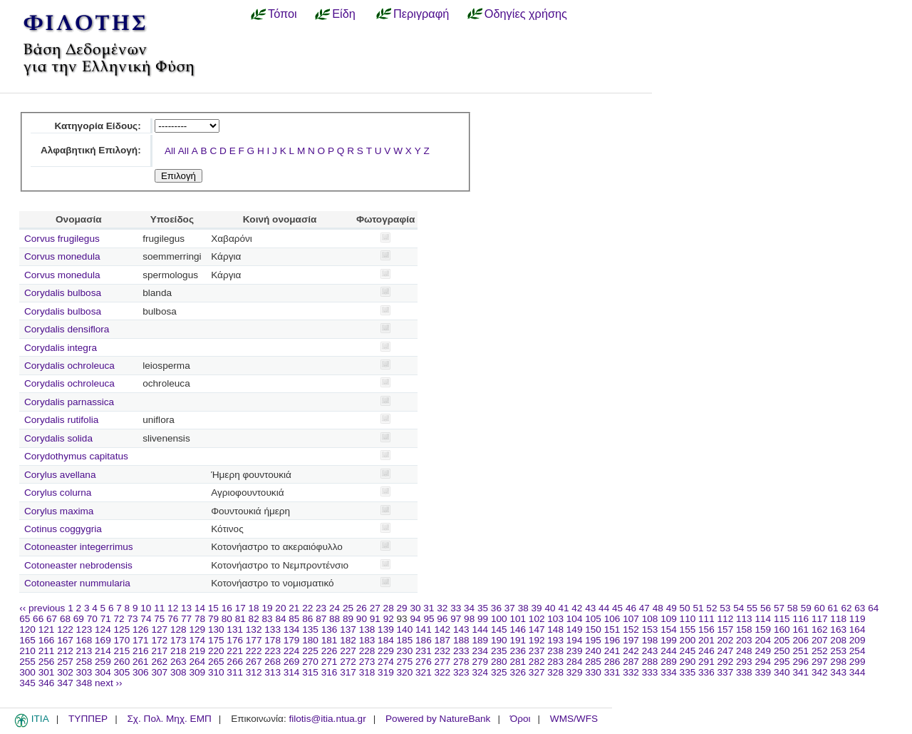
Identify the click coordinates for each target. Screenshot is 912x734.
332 (631, 672)
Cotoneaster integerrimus (78, 546)
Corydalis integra (60, 347)
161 (800, 629)
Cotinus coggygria (63, 529)
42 (576, 608)
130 (216, 629)
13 (186, 608)
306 (141, 672)
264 (197, 661)
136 (329, 629)
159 (763, 629)
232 (443, 651)
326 (517, 672)
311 (235, 672)
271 (329, 661)
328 (555, 672)
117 (820, 618)
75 (159, 618)
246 (706, 651)
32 (442, 608)
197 (631, 640)
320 (405, 672)
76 (172, 618)
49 (671, 608)
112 (725, 618)
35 (482, 608)
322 (443, 672)
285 (593, 661)
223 (272, 651)
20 (280, 608)
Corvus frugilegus (62, 238)
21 (294, 608)
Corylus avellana (60, 474)
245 (688, 651)
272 (348, 661)
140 (405, 629)
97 (455, 618)
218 (178, 651)
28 (388, 608)
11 (159, 608)
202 (725, 640)
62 (846, 608)
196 (612, 640)
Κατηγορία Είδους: (97, 126)
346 (46, 683)
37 (509, 608)
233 (461, 651)
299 (857, 661)
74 (145, 618)
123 (84, 629)
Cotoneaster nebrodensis (78, 565)
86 (307, 618)
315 (310, 672)
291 (706, 661)
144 (480, 629)
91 (375, 618)
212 (65, 651)
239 (574, 651)
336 (706, 672)
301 (46, 672)
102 (537, 618)
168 (84, 640)
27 (375, 608)
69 (78, 618)
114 (763, 618)
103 (555, 618)
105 (593, 618)
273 (367, 661)
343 (838, 672)
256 (46, 661)
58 (792, 608)
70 (92, 618)
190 (499, 640)
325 (499, 672)
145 (499, 629)
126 (141, 629)
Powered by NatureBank (437, 718)
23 (321, 608)
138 (367, 629)
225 (310, 651)
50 (685, 608)
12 (172, 608)
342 (820, 672)
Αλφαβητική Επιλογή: (91, 150)
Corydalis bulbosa (62, 292)
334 (668, 672)
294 (763, 661)
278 (461, 661)
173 (178, 640)
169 (103, 640)
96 (442, 618)
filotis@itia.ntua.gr (327, 718)
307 (159, 672)
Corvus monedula (62, 256)
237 (537, 651)
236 (517, 651)
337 (725, 672)
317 (348, 672)
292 (725, 661)
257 (65, 661)
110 (688, 618)
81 (240, 618)
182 (348, 640)
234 (480, 651)
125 (122, 629)
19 (266, 608)
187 (443, 640)
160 (782, 629)
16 (227, 608)
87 (321, 618)
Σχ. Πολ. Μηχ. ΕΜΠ (169, 718)
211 (46, 651)
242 (631, 651)
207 (820, 640)
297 (820, 661)
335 (688, 672)
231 (423, 651)
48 (658, 608)
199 (668, 640)
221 (235, 651)
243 (650, 651)
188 (461, 640)
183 (367, 640)
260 (122, 661)
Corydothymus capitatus (76, 456)
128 (178, 629)
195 (593, 640)
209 (857, 640)
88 (334, 618)
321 (423, 672)
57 (779, 608)
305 (122, 672)
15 (213, 608)
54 (738, 608)
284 (574, 661)
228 (367, 651)
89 (348, 618)
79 (213, 618)
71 (105, 618)
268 (272, 661)
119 (857, 618)
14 (200, 608)
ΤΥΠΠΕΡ (88, 718)
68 (65, 618)
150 (593, 629)
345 (27, 683)
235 (499, 651)
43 (590, 608)
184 (386, 640)
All (170, 151)
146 (517, 629)
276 (423, 661)
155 (688, 629)
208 (838, 640)
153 (650, 629)
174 (197, 640)
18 (254, 608)
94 (415, 618)
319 (386, 672)
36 (496, 608)
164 (857, 629)
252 (820, 651)
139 (386, 629)
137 (348, 629)
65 (24, 618)
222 (254, 651)
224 (292, 651)
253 (838, 651)
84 (280, 618)
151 (612, 629)
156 (706, 629)
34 (469, 608)
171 (141, 640)
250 (782, 651)
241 (612, 651)
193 (555, 640)
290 (688, 661)
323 (461, 672)
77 (186, 618)
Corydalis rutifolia (61, 419)
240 (593, 651)
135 (310, 629)
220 (216, 651)
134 (292, 629)
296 (800, 661)
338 (744, 672)
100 (499, 618)
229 (386, 651)
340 (782, 672)
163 (838, 629)
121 (46, 629)
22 (307, 608)
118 (838, 618)
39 (537, 608)
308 (178, 672)
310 (216, 672)
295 (782, 661)
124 (103, 629)
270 (310, 661)
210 (27, 651)
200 (688, 640)
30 (415, 608)
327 (537, 672)
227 (348, 651)
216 (141, 651)
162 (820, 629)
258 (84, 661)
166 (46, 640)
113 (744, 618)
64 (873, 608)
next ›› (109, 683)
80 (227, 618)
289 (668, 661)
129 (197, 629)
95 (428, 618)
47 (644, 608)
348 (84, 683)
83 (267, 618)
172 (159, 640)
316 (329, 672)
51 (698, 608)
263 (178, 661)
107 (631, 618)
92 (388, 618)
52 (711, 608)
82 (254, 618)
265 (216, 661)
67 (51, 618)
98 (469, 618)
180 (310, 640)
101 (517, 618)
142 (443, 629)
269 (292, 661)
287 (631, 661)
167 (65, 640)
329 (574, 672)
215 (122, 651)
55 (752, 608)
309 (197, 672)
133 (272, 629)
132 (254, 629)
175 (216, 640)
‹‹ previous (42, 608)
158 (744, 629)
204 (763, 640)
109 (668, 618)
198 (650, 640)
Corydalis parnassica (69, 402)
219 (197, 651)
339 (763, 672)
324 (480, 672)
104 (574, 618)
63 (859, 608)
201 (706, 640)
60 (819, 608)
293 (744, 661)
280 (499, 661)
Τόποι (282, 13)
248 (744, 651)
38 (523, 608)
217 (159, 651)
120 (27, 629)
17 (240, 608)
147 (537, 629)
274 (386, 661)
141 (423, 629)
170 (122, 640)
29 (402, 608)
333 (650, 672)
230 (405, 651)
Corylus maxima (58, 511)
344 (857, 672)
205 (782, 640)
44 (603, 608)
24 (334, 608)
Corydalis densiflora (66, 329)
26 (361, 608)
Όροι (520, 718)
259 (103, 661)
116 (800, 618)
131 (235, 629)
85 (294, 618)
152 (631, 629)
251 (800, 651)
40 (549, 608)
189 (480, 640)
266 (235, 661)
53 (725, 608)
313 (272, 672)
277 (443, 661)
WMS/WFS (574, 718)
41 (563, 608)
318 (367, 672)
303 (84, 672)
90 (361, 618)
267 (254, 661)
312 (254, 672)
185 (405, 640)
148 (555, 629)
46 (631, 608)
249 (763, 651)
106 (612, 618)
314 (292, 672)
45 (617, 608)
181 (329, 640)
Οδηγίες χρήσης (525, 13)
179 (292, 640)
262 (159, 661)
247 (725, 651)
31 (428, 608)
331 (612, 672)
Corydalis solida (58, 438)
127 (159, 629)
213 (84, 651)
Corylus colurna (57, 492)
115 (782, 618)
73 (132, 618)
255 (27, 661)
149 (574, 629)
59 (806, 608)
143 (461, 629)
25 (348, 608)
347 (65, 683)
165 (27, 640)
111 (706, 618)
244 (668, 651)
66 (38, 618)
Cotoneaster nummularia (77, 583)
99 (482, 618)
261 (141, 661)
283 (555, 661)
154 (668, 629)
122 (65, 629)
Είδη (344, 13)
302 (65, 672)
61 (833, 608)
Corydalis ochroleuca (69, 365)
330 (593, 672)
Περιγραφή (421, 13)
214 (103, 651)
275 (405, 661)
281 (517, 661)
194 (574, 640)
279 (480, 661)
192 (537, 640)
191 (517, 640)
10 (145, 608)
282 (537, 661)
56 (765, 608)
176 (235, 640)
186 (423, 640)
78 (200, 618)
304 (103, 672)
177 (254, 640)
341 (800, 672)
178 (272, 640)
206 (800, 640)
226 (329, 651)
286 (612, 661)
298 (838, 661)
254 (857, 651)
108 (650, 618)
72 (119, 618)
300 (27, 672)
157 (725, 629)
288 (650, 661)
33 (455, 608)
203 (744, 640)
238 (555, 651)
